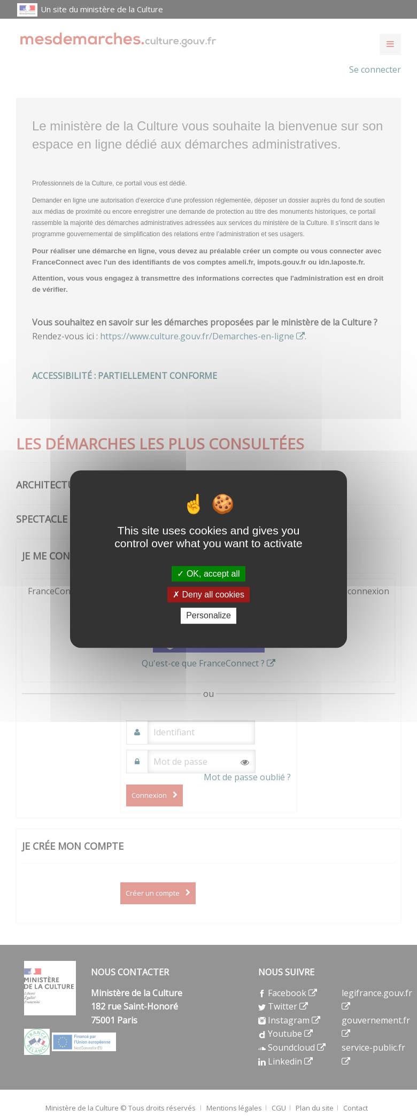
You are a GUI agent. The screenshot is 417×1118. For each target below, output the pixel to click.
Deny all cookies (208, 594)
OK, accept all (208, 573)
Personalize (208, 615)
